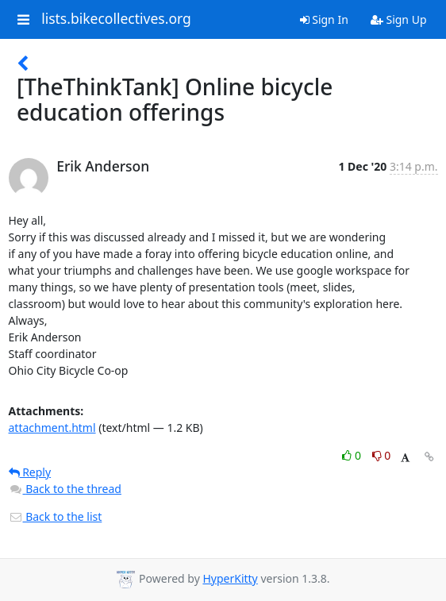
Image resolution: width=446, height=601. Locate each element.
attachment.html (52, 427)
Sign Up (399, 19)
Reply (30, 472)
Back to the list (55, 516)
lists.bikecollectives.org (116, 19)
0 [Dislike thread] (381, 455)
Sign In (324, 19)
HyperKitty (229, 578)
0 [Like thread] (352, 455)
